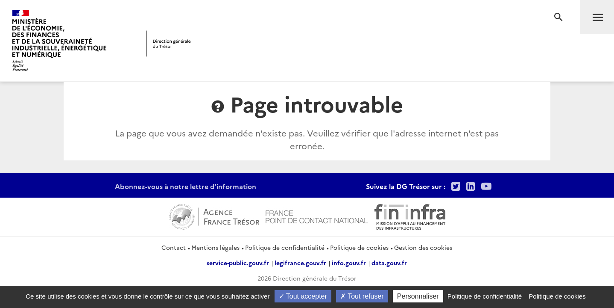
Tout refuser (362, 296)
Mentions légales (215, 247)
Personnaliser (418, 296)
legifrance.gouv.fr (300, 262)
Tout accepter (303, 296)
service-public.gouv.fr (238, 262)
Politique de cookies (359, 247)
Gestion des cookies (423, 247)
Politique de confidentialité (285, 247)
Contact (173, 247)
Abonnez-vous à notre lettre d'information (185, 186)
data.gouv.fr (389, 262)
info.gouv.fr (349, 262)
